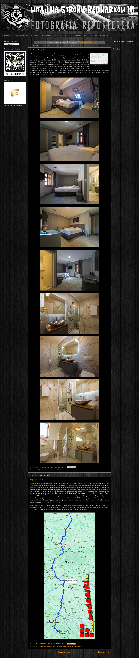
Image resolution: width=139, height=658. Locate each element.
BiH (37, 646)
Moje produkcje (35, 35)
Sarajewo (71, 646)
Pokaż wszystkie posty (86, 42)
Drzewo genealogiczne (21, 35)
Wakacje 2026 (104, 35)
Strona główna (8, 35)
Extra (85, 35)
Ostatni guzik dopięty (37, 50)
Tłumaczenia (93, 35)
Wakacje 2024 (56, 470)
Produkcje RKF (46, 35)
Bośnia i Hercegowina (45, 646)
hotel (37, 470)
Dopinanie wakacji (36, 480)
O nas (67, 35)
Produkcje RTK (58, 35)
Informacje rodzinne (45, 470)
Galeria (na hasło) (76, 35)
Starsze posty (103, 652)
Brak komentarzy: (59, 467)
